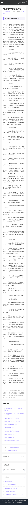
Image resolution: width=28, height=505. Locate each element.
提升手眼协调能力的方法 (13, 447)
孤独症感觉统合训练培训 (10, 424)
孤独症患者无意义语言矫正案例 (12, 421)
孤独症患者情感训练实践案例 (11, 431)
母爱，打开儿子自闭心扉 (9, 484)
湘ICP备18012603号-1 (18, 502)
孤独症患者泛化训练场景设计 (11, 440)
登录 (20, 2)
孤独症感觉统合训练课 (10, 434)
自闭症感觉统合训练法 (10, 427)
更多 (24, 477)
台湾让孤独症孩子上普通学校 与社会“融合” (13, 494)
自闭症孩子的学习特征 (9, 491)
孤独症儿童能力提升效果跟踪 (11, 418)
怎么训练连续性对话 (12, 450)
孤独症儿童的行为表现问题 (10, 488)
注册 (24, 2)
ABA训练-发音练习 (8, 481)
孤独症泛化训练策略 (9, 437)
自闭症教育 (6, 11)
